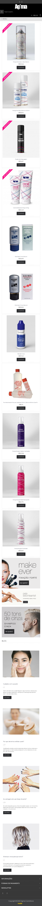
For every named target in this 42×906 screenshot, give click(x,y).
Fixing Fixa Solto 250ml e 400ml (21, 110)
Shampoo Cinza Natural (21, 305)
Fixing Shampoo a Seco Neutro (21, 62)
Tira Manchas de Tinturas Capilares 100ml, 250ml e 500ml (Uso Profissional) (21, 402)
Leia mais (7, 697)
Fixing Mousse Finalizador (21, 548)
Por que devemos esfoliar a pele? (13, 741)
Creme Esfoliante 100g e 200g (21, 207)
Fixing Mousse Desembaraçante (21, 499)
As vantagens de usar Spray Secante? (15, 799)
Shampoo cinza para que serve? (13, 856)
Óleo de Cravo (21, 354)
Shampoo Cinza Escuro (21, 256)
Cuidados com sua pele (10, 684)
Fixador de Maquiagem (21, 159)
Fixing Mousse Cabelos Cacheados (21, 451)
